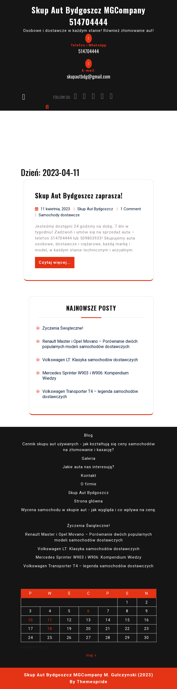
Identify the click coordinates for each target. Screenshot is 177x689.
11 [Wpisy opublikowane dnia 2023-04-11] (49, 620)
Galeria (88, 458)
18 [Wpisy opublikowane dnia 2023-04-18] (49, 628)
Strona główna (88, 501)
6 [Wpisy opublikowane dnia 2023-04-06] (88, 611)
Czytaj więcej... (55, 262)
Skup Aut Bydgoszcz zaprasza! (79, 195)
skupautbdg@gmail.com (88, 76)
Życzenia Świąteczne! (62, 328)
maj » (91, 655)
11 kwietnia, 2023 (56, 209)
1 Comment (130, 209)
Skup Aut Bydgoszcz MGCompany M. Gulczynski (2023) (88, 674)
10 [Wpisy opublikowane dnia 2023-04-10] (30, 620)
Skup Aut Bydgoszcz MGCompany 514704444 (88, 16)
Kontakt (88, 475)
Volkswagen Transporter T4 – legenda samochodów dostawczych (88, 566)
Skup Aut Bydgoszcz (95, 209)
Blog (88, 435)
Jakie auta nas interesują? (88, 467)
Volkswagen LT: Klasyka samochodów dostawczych (90, 359)
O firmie (89, 484)
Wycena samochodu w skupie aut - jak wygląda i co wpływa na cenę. (88, 509)
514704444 (88, 51)
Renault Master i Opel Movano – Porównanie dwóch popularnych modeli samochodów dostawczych (90, 344)
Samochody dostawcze (59, 215)
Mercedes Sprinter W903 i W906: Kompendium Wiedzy (88, 557)
